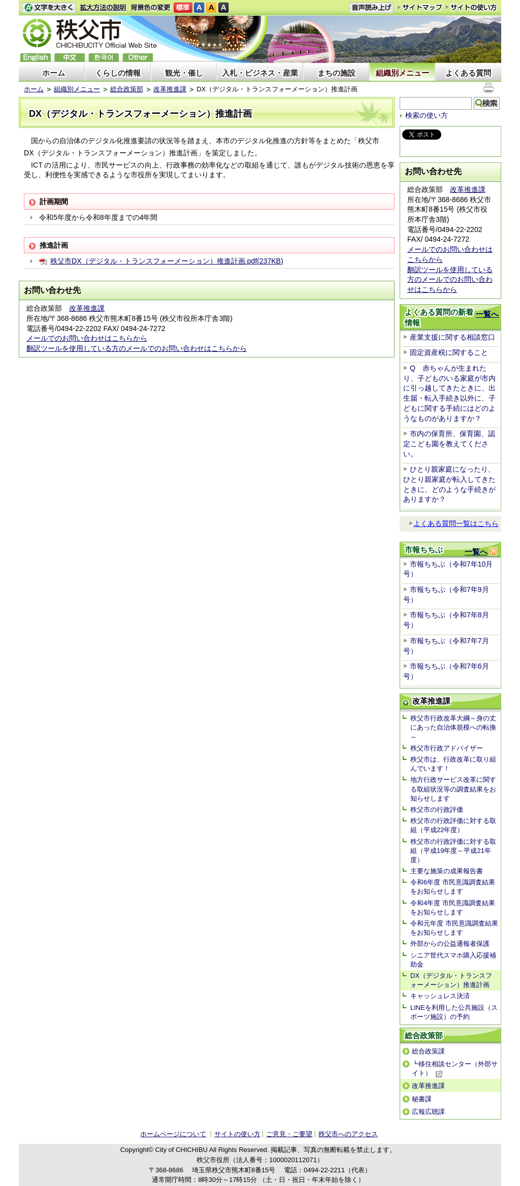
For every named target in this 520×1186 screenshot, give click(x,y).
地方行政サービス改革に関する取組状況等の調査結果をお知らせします (453, 789)
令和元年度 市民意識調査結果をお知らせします (454, 927)
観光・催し (184, 73)
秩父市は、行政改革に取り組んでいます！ (453, 763)
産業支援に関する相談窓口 (452, 337)
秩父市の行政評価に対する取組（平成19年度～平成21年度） (453, 851)
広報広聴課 (428, 1111)
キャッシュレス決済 (440, 996)
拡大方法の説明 (103, 8)
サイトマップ (420, 7)
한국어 (103, 57)
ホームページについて (173, 1134)
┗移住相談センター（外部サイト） (455, 1068)
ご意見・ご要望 (289, 1134)
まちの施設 (336, 73)
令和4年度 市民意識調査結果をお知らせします (452, 907)
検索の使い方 (426, 115)
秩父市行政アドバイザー (446, 748)
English (35, 57)
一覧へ (487, 314)
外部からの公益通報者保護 (450, 943)
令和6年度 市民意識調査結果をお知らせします (452, 886)
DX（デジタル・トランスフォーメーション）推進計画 (451, 980)
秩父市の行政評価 (436, 809)
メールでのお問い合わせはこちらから (86, 338)
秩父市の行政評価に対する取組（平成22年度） (453, 825)
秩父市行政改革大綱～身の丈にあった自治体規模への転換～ (453, 727)
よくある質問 (468, 73)
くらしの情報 (118, 73)
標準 (183, 8)
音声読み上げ (371, 8)
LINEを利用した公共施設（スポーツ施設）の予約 (454, 1012)
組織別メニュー (402, 73)
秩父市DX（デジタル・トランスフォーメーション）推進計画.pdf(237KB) (166, 261)
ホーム (53, 73)
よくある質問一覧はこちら (454, 523)
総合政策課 (428, 1051)
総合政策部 (126, 89)
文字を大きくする (48, 8)
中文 (69, 57)
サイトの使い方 (471, 7)
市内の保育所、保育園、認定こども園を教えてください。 (449, 443)
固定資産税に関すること (449, 352)
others (137, 57)
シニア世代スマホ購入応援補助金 (453, 959)
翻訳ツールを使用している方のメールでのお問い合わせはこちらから (136, 348)
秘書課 (422, 1099)
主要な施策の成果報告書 (446, 871)
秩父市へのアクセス (348, 1134)
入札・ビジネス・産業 (260, 73)
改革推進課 (169, 89)
